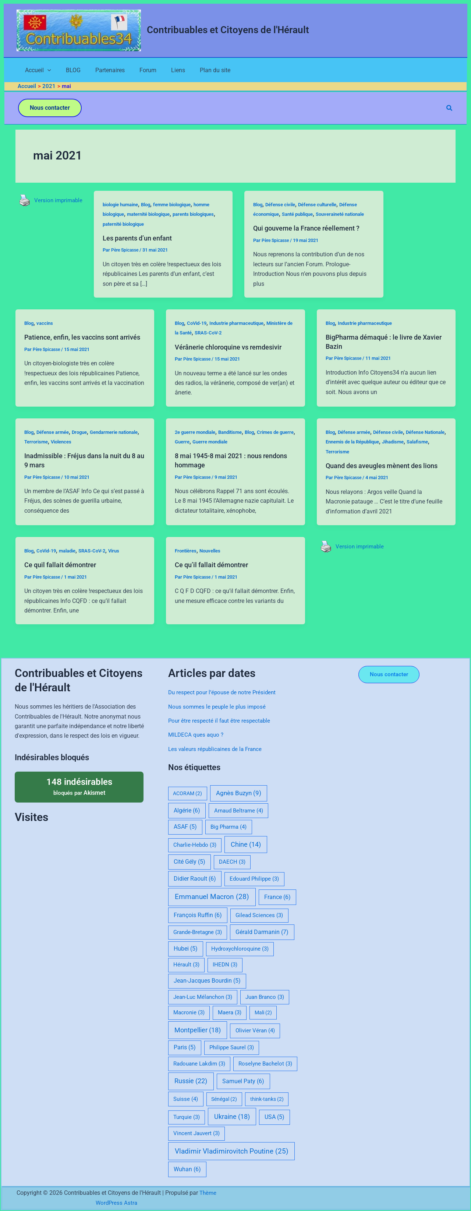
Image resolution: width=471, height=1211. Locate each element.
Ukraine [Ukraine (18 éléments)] (232, 1116)
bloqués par (79, 786)
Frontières (187, 571)
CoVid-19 (199, 334)
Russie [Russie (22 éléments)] (190, 1081)
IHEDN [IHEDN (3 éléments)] (225, 964)
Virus (123, 571)
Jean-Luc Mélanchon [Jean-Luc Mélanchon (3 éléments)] (202, 997)
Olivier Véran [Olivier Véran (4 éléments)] (255, 1030)
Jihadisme (427, 453)
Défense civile (285, 206)
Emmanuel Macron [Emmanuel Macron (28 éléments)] (212, 896)
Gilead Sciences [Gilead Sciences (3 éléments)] (259, 915)
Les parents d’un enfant (143, 239)
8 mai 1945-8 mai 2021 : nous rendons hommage (223, 472)
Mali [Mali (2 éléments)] (263, 1012)
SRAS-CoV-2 (242, 344)
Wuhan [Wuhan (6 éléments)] (187, 1169)
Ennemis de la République (382, 453)
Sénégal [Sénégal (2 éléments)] (224, 1099)
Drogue (85, 443)
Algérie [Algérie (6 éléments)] (187, 810)
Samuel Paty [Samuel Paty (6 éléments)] (243, 1081)
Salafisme (337, 463)
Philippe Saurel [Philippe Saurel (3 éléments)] (231, 1047)
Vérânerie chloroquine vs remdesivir (234, 358)
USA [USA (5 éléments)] (274, 1117)
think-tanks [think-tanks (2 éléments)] (267, 1099)
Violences (90, 453)
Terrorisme (62, 453)
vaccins (47, 334)
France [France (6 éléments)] (277, 897)
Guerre (201, 453)
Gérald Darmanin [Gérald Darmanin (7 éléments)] (262, 932)
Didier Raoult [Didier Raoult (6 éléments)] (195, 878)
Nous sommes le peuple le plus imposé (218, 706)
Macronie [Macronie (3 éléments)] (189, 1012)
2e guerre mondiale (197, 443)
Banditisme (236, 443)
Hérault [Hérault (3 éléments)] (186, 964)
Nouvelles (214, 571)
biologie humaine (125, 206)
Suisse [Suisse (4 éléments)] (185, 1099)
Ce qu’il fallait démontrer (215, 584)
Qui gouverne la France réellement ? (314, 239)
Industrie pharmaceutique (243, 334)
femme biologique (183, 206)
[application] (41, 71)
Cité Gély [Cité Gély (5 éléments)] (189, 862)
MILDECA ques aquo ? (197, 734)
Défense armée (56, 443)
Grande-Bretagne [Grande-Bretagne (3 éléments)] (197, 932)
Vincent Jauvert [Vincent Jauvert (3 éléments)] (196, 1133)
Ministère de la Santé (200, 344)
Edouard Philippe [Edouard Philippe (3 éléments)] (254, 878)
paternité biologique (159, 225)
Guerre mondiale (232, 453)
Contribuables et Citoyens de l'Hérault (228, 29)
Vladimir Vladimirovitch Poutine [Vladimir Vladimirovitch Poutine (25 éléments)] (231, 1151)
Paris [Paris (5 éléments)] (185, 1047)
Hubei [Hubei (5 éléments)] (186, 948)
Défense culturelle (326, 206)
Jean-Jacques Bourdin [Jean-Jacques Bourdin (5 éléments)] (207, 980)
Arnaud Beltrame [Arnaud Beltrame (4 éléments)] (238, 810)
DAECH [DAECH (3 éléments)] (232, 862)
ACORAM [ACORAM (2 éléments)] (187, 793)
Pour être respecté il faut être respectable (220, 720)
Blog (154, 206)
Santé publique (305, 215)
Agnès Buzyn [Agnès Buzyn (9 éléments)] (238, 793)
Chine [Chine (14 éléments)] (246, 844)
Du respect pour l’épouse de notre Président (224, 692)
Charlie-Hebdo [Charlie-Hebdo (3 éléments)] (194, 845)
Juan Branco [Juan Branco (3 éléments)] (264, 997)
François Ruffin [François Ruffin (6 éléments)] (198, 915)
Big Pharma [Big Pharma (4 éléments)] (228, 827)
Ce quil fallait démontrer (63, 584)
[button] (50, 109)
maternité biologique (157, 215)
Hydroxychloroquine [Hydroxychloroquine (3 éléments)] (240, 948)
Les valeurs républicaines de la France (217, 748)
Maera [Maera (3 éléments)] (229, 1012)
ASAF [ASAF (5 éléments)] (185, 827)
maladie (72, 571)
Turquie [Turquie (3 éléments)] (186, 1117)
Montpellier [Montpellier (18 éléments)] (197, 1030)
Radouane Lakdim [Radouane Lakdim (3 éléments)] (199, 1063)
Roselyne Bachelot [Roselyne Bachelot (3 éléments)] (265, 1063)
